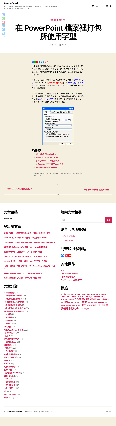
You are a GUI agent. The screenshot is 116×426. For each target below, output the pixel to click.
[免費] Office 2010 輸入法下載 (49, 158)
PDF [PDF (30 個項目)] (68, 297)
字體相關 (9, 329)
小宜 (54, 45)
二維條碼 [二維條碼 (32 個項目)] (85, 300)
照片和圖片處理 (10, 376)
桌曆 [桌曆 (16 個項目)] (92, 303)
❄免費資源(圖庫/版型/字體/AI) (16, 320)
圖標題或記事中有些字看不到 (48, 168)
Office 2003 (42, 174)
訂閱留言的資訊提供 (69, 277)
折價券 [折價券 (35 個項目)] (67, 303)
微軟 (80, 174)
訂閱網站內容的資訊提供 (71, 274)
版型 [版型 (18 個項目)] (106, 303)
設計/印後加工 (11, 342)
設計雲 (8, 345)
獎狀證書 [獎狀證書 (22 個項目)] (68, 306)
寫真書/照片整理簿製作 (15, 308)
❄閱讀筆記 (8, 354)
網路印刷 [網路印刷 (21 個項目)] (89, 306)
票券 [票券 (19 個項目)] (79, 306)
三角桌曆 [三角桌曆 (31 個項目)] (78, 300)
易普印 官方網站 (70, 236)
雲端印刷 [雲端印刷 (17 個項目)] (81, 309)
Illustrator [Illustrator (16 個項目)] (98, 294)
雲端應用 (7, 407)
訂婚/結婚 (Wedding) (14, 382)
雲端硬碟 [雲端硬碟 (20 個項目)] (86, 309)
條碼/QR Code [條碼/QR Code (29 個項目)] (99, 303)
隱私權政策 (30, 421)
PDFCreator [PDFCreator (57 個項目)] (77, 297)
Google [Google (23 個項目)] (93, 295)
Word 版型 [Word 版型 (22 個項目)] (71, 299)
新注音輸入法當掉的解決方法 (48, 155)
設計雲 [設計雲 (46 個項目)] (105, 306)
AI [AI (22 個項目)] (75, 295)
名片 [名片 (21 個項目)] (62, 303)
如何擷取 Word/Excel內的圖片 (49, 161)
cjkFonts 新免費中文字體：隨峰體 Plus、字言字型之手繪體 (29, 270)
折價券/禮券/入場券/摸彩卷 (16, 311)
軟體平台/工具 (62, 20)
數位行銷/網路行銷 (11, 366)
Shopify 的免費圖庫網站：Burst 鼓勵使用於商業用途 (26, 282)
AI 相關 (8, 323)
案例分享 (7, 369)
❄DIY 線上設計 (10, 302)
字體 (76, 174)
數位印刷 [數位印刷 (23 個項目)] (73, 303)
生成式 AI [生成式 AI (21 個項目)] (74, 306)
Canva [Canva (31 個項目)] (79, 295)
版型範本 (9, 333)
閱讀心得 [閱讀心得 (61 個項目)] (74, 309)
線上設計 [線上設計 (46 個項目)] (97, 306)
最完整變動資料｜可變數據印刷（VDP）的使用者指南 (26, 261)
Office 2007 (50, 174)
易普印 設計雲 (69, 241)
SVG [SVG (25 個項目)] (62, 299)
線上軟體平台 (11, 397)
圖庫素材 (9, 326)
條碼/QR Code (11, 351)
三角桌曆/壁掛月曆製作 (15, 305)
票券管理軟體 (11, 394)
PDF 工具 (9, 388)
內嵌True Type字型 (68, 174)
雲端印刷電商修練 (11, 403)
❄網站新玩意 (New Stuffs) (15, 339)
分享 (46, 63)
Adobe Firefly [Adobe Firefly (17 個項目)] (70, 294)
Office (36, 174)
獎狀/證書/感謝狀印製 (14, 314)
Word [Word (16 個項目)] (66, 299)
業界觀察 (7, 373)
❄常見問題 (52, 20)
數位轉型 (9, 357)
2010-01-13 (65, 45)
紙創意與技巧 (9, 379)
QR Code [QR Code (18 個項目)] (106, 297)
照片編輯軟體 (11, 391)
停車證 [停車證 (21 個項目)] (98, 299)
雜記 (5, 400)
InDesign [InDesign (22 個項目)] (103, 295)
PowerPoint (58, 174)
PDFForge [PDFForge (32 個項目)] (88, 297)
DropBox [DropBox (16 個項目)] (84, 294)
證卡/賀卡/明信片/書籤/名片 (16, 317)
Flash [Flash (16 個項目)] (88, 294)
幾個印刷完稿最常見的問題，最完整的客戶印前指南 (25, 287)
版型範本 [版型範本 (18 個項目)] (63, 306)
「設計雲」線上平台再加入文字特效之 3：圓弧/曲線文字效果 (29, 265)
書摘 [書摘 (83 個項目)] (84, 302)
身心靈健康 (10, 360)
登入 (62, 271)
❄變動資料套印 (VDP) (13, 348)
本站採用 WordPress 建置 (45, 421)
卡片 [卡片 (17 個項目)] (108, 299)
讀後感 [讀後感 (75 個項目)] (64, 308)
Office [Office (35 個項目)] (63, 297)
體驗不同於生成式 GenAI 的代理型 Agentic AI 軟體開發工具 (29, 256)
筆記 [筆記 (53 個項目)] (83, 306)
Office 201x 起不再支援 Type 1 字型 (51, 165)
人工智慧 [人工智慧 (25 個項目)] (93, 299)
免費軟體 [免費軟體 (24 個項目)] (104, 299)
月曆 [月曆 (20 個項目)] (89, 303)
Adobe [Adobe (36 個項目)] (63, 295)
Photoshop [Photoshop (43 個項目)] (98, 297)
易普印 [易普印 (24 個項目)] (79, 303)
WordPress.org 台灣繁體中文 (73, 280)
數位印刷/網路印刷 (11, 363)
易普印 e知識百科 (12, 4)
